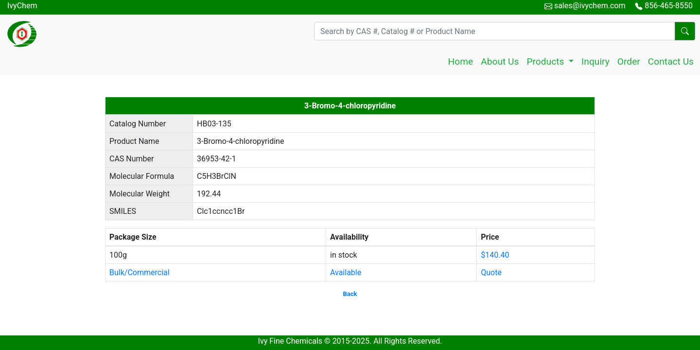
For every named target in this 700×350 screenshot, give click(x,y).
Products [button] (546, 61)
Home (460, 61)
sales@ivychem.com (590, 5)
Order (628, 61)
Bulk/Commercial (139, 272)
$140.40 (495, 255)
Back (350, 294)
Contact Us (671, 61)
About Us (500, 61)
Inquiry (595, 61)
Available (345, 272)
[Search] (494, 31)
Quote (491, 272)
